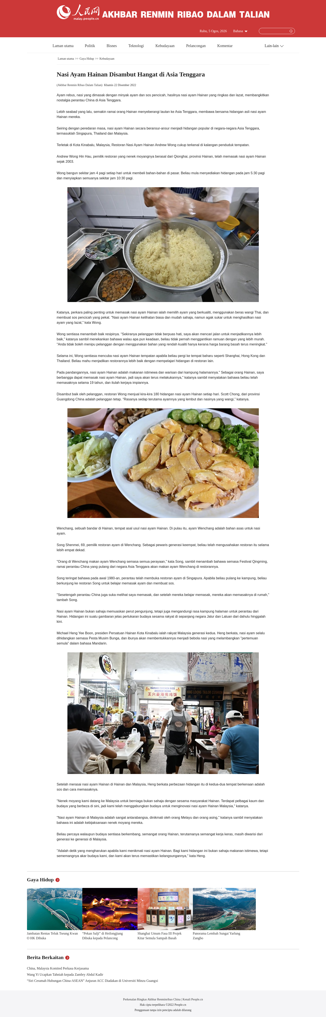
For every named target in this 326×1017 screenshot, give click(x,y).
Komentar (225, 46)
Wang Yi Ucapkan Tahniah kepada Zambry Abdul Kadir (65, 974)
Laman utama (63, 46)
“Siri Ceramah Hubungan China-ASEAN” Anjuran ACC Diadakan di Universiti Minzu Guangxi (92, 980)
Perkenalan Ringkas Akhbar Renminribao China (152, 999)
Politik (90, 46)
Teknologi (136, 46)
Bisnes (112, 46)
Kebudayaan (165, 46)
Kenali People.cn (192, 999)
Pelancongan (196, 46)
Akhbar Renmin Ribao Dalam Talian (79, 85)
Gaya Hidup (87, 58)
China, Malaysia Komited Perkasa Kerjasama (58, 968)
